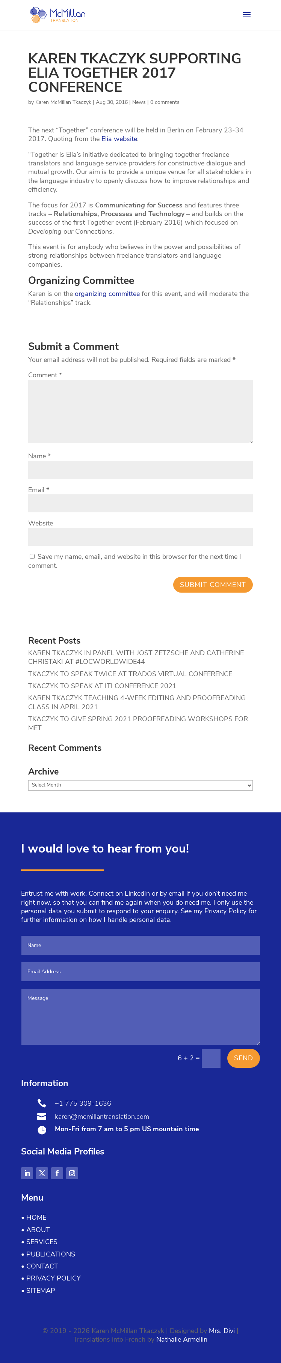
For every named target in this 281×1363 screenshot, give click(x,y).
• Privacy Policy (51, 1278)
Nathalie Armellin (181, 1339)
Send (243, 1058)
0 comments (165, 102)
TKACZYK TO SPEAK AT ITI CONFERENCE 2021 (102, 686)
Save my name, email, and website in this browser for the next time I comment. (134, 561)
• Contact (39, 1266)
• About (35, 1229)
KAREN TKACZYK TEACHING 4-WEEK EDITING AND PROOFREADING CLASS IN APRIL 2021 (137, 702)
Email (38, 489)
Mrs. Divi (222, 1330)
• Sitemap (38, 1290)
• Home (33, 1217)
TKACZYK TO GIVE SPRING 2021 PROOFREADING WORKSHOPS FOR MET (138, 723)
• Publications (48, 1254)
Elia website (119, 138)
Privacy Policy (225, 911)
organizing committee (107, 293)
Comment (45, 375)
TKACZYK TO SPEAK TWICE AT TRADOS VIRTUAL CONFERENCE (130, 673)
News (139, 102)
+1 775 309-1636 (83, 1103)
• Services (39, 1241)
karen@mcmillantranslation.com (102, 1116)
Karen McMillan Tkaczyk (63, 102)
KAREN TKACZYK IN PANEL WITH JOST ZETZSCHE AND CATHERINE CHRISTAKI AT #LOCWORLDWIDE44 (136, 657)
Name (39, 456)
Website (40, 523)
